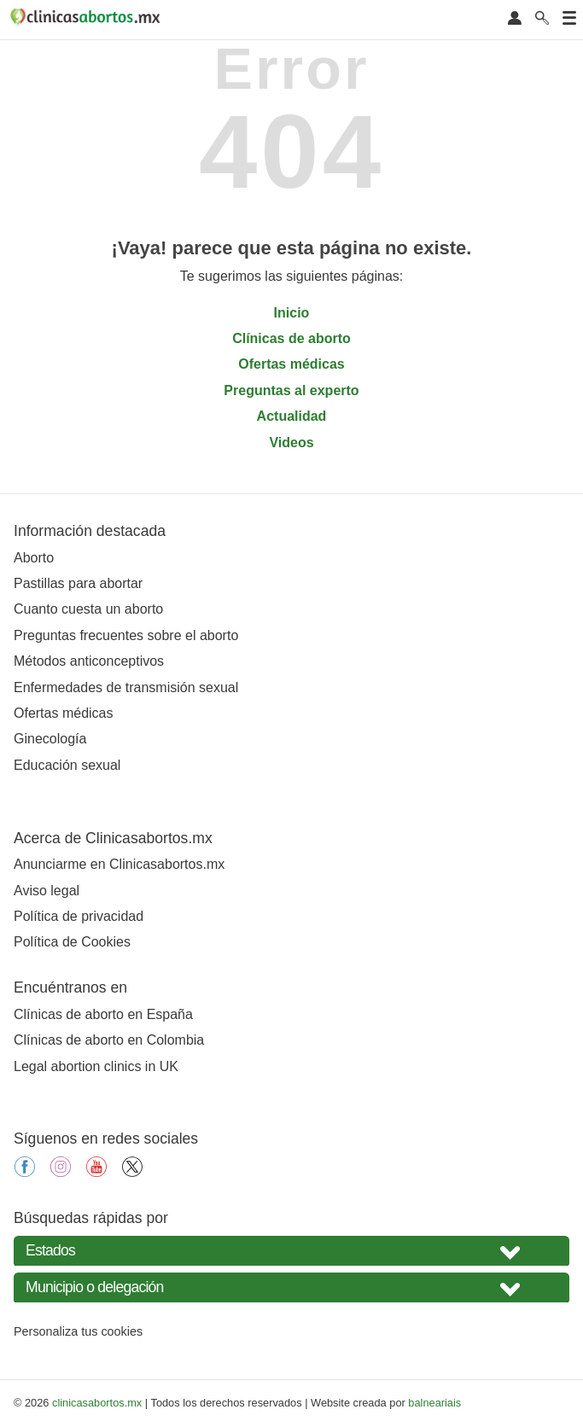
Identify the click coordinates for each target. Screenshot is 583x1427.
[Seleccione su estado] (291, 1251)
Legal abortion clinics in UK (96, 1066)
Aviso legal (46, 890)
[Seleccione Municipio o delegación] (291, 1287)
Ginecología (50, 738)
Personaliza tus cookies (78, 1331)
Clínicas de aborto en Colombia (109, 1040)
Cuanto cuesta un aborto (88, 609)
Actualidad (292, 416)
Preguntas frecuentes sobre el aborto (126, 635)
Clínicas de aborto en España (103, 1014)
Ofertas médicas (291, 364)
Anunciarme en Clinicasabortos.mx (119, 864)
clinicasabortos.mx (97, 1402)
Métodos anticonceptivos (89, 661)
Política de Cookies (72, 942)
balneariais (434, 1402)
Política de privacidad (78, 916)
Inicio (292, 313)
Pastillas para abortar (78, 583)
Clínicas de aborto (291, 338)
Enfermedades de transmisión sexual (126, 687)
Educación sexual (67, 765)
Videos (291, 442)
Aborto (34, 557)
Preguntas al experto (291, 390)
